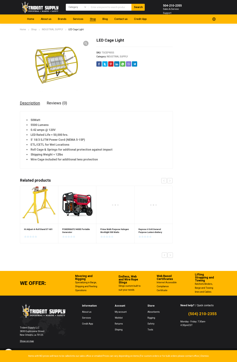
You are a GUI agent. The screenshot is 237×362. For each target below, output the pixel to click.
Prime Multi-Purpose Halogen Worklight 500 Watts (114, 197)
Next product (170, 255)
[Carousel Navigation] (167, 180)
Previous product (164, 255)
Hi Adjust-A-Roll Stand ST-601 (38, 229)
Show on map (27, 341)
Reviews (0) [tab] (57, 103)
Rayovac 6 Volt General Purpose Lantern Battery (150, 197)
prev (164, 180)
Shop (34, 29)
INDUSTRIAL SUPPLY (52, 29)
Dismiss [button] (205, 356)
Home (23, 29)
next (170, 180)
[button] (85, 43)
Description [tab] (30, 103)
